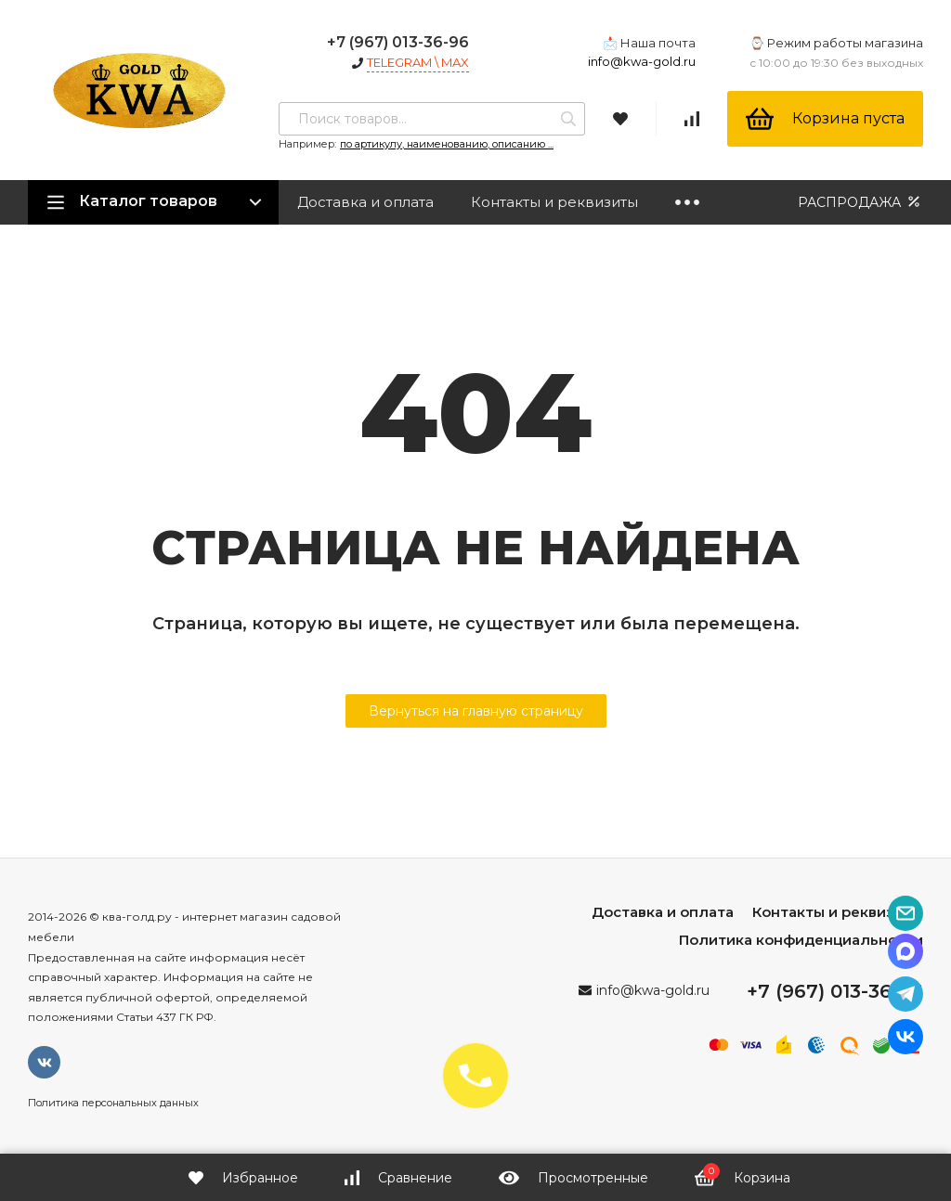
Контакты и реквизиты (554, 202)
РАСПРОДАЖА (860, 202)
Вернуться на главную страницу (476, 711)
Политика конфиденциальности (801, 940)
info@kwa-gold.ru (642, 61)
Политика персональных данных (113, 1102)
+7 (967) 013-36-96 (398, 42)
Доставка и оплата (365, 202)
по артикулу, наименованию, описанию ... (447, 143)
